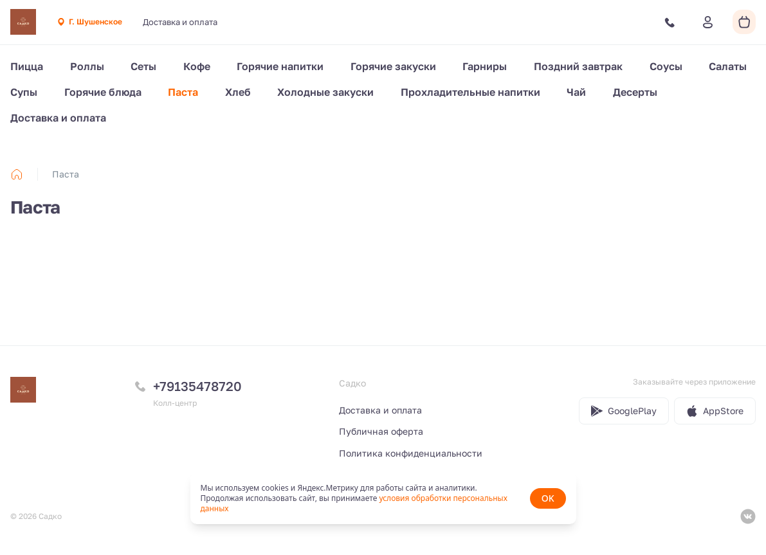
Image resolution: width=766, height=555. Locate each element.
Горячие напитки (280, 66)
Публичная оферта (381, 431)
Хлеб (238, 92)
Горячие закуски (393, 66)
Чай (576, 92)
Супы (23, 92)
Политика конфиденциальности (410, 453)
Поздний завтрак (578, 66)
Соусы (666, 66)
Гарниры (484, 66)
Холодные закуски (325, 92)
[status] (383, 498)
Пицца (26, 66)
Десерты (635, 92)
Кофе (196, 66)
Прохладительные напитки (470, 92)
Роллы (87, 66)
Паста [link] (65, 173)
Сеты (143, 66)
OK (548, 498)
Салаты (728, 66)
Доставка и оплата (180, 22)
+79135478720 (197, 386)
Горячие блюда (102, 92)
